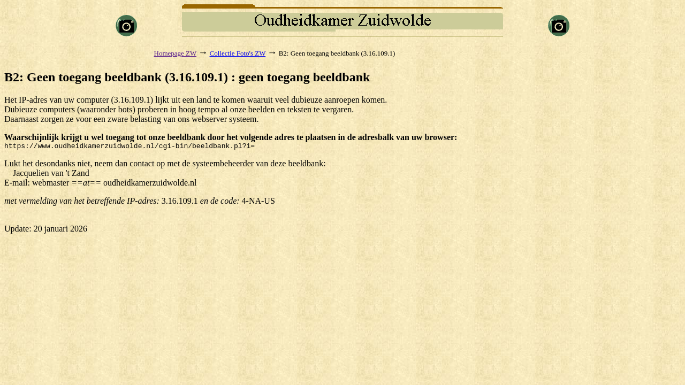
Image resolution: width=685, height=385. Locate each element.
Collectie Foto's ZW (238, 53)
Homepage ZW (175, 53)
